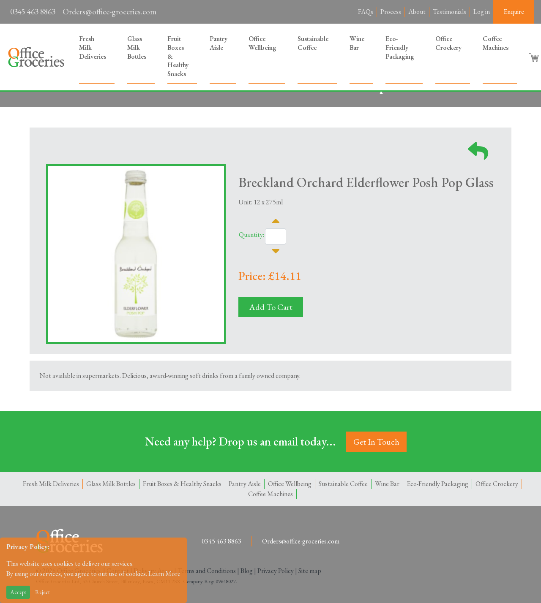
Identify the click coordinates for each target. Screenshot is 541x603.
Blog (246, 570)
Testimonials (449, 11)
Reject (42, 592)
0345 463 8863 (32, 11)
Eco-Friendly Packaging (399, 47)
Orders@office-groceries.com (109, 11)
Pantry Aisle (218, 43)
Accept (18, 592)
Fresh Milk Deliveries (92, 47)
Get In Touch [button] (376, 441)
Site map (309, 570)
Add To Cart (270, 307)
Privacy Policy (275, 570)
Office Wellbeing (262, 43)
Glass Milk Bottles (136, 47)
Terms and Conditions (207, 570)
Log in (481, 11)
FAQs (365, 11)
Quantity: (251, 234)
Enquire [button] (513, 11)
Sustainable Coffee (313, 43)
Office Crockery (448, 43)
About (417, 11)
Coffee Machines (495, 43)
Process (390, 11)
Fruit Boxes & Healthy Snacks (178, 56)
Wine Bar (357, 43)
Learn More (164, 573)
